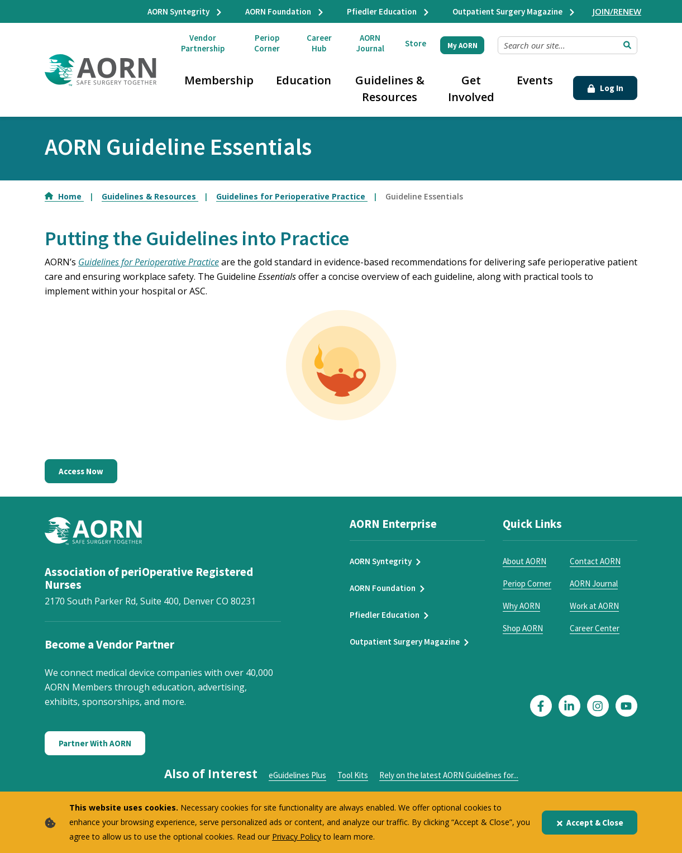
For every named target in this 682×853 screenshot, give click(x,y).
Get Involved (471, 88)
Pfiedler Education (388, 11)
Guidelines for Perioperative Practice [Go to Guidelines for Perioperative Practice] (292, 196)
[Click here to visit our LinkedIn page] (569, 706)
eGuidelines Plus (297, 775)
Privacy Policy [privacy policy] (296, 836)
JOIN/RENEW (617, 11)
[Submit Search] (627, 45)
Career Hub (319, 43)
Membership (219, 80)
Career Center (594, 628)
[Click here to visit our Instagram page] (598, 706)
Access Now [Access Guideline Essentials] (81, 471)
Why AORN (521, 606)
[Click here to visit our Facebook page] (541, 706)
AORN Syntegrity (185, 11)
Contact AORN (595, 561)
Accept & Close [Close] (589, 822)
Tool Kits (352, 775)
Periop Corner (267, 43)
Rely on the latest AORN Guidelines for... (448, 775)
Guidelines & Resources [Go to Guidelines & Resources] (150, 196)
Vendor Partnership (203, 43)
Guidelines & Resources (390, 88)
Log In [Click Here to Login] (605, 88)
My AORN (462, 45)
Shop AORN (523, 628)
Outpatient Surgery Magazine (514, 11)
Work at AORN (594, 606)
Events (535, 80)
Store (415, 43)
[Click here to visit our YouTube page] (626, 706)
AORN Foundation (285, 11)
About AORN (524, 561)
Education (303, 80)
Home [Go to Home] (64, 196)
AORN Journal (370, 43)
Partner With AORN (95, 743)
